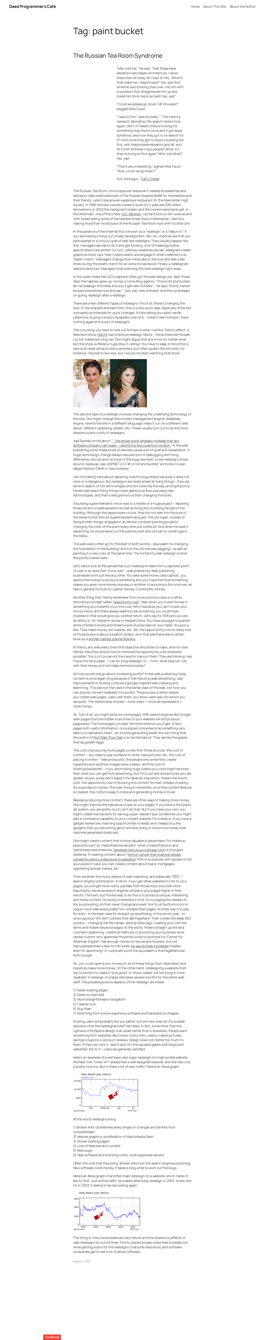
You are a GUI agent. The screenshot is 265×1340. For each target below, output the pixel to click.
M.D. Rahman (131, 214)
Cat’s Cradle (150, 179)
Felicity (102, 334)
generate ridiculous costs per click (139, 850)
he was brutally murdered (150, 946)
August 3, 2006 (82, 1261)
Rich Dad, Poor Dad (108, 737)
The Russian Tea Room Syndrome (117, 55)
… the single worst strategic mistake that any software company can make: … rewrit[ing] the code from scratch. (126, 443)
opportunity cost (126, 602)
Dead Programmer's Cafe (32, 6)
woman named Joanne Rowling (112, 639)
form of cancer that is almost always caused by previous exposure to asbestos (127, 856)
